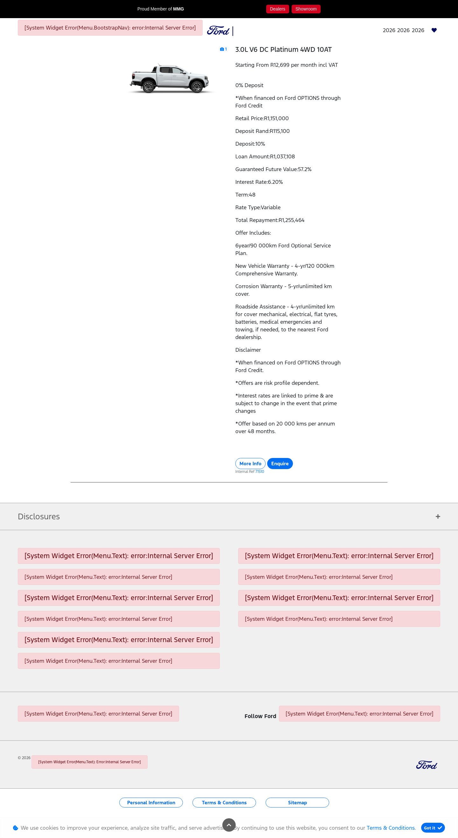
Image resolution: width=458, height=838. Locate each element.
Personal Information (151, 803)
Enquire (280, 464)
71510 (259, 471)
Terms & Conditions (224, 803)
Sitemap (297, 803)
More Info (250, 464)
